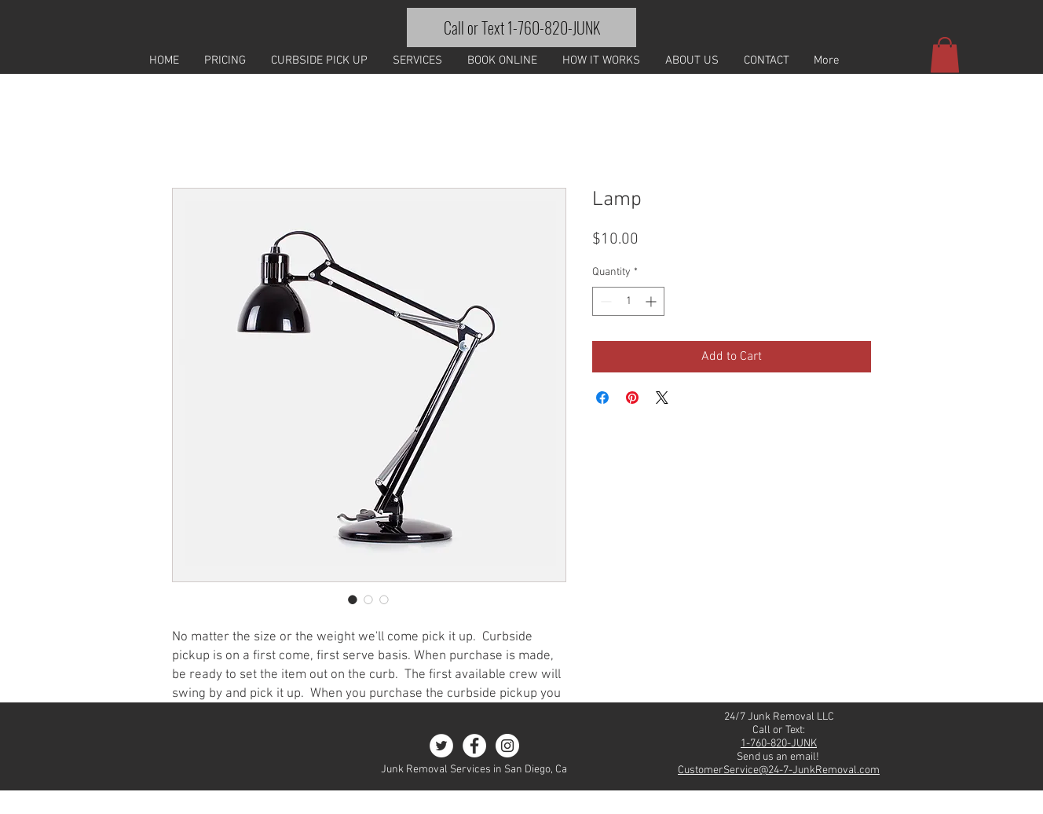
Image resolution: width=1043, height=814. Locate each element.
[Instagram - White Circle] (507, 745)
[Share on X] (662, 397)
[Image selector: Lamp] (352, 599)
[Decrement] (604, 301)
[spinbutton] (628, 301)
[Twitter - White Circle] (441, 745)
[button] (945, 54)
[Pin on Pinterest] (632, 397)
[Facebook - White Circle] (474, 745)
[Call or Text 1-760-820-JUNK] (521, 27)
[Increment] (652, 301)
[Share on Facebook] (602, 397)
